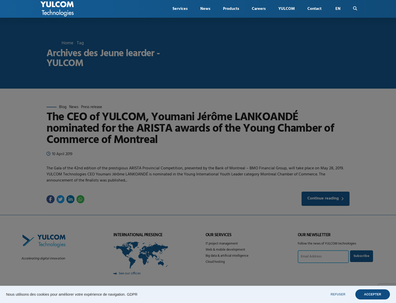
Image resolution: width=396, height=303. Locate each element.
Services (180, 9)
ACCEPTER (372, 294)
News (205, 9)
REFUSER (338, 294)
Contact (314, 9)
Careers (259, 9)
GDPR (132, 294)
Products (231, 9)
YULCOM (286, 9)
